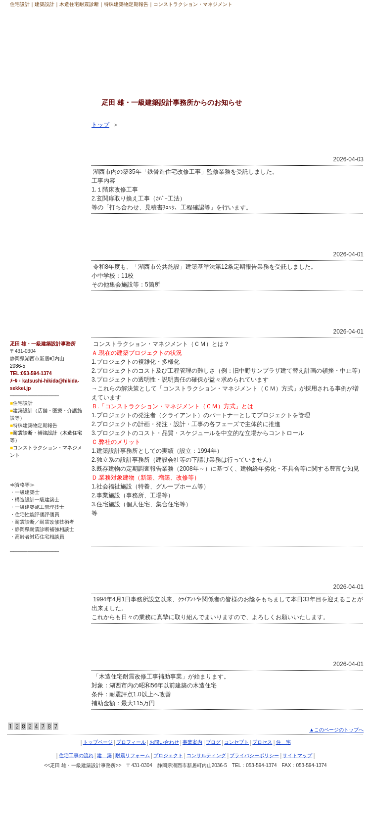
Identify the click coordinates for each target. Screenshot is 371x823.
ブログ (213, 742)
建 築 (22, 196)
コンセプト (28, 122)
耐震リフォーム (34, 214)
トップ (100, 124)
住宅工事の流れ (34, 177)
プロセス (25, 141)
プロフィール (131, 742)
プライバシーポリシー (43, 269)
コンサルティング (37, 250)
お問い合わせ (164, 742)
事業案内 (192, 742)
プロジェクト (31, 232)
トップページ (98, 742)
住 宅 (22, 159)
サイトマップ (31, 287)
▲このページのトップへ (336, 729)
